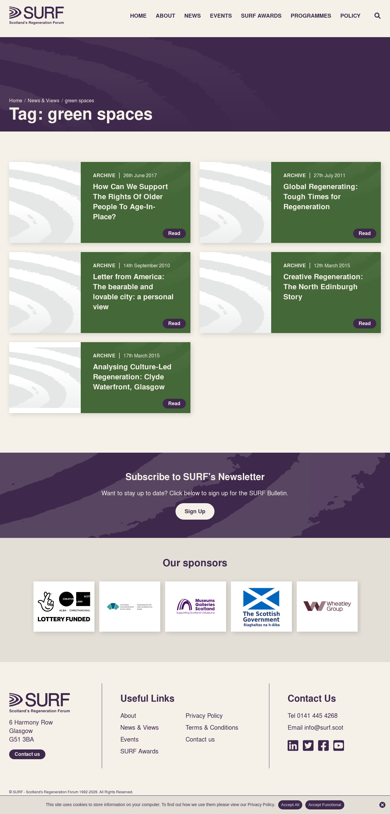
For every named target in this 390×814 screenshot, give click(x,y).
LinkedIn (293, 745)
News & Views (139, 727)
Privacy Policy (204, 715)
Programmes (311, 15)
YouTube (338, 745)
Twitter (308, 745)
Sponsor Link (64, 606)
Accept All (290, 804)
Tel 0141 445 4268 (313, 715)
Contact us (27, 754)
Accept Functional (324, 804)
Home (36, 15)
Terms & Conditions (212, 727)
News (192, 15)
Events (221, 15)
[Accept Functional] (382, 805)
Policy (350, 15)
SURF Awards (261, 15)
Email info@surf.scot (315, 727)
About (165, 15)
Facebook (323, 745)
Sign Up (195, 511)
